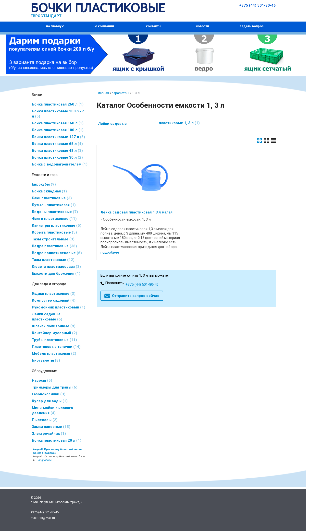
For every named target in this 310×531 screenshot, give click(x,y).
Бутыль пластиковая (54, 205)
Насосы (42, 380)
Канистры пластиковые (56, 225)
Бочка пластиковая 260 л (58, 104)
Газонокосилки (48, 394)
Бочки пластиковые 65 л (57, 144)
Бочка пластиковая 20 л (56, 440)
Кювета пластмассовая (56, 266)
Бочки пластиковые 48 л (57, 150)
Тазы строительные (53, 239)
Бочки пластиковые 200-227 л (58, 113)
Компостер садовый (53, 300)
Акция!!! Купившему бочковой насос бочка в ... (59, 455)
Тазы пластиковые (53, 260)
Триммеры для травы (54, 387)
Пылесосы (45, 420)
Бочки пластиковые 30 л (57, 157)
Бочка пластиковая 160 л (58, 123)
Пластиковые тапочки (56, 346)
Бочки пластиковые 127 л (58, 137)
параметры (120, 93)
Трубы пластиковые (54, 340)
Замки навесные (51, 427)
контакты (153, 26)
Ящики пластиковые (53, 293)
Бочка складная (49, 191)
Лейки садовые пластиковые (47, 316)
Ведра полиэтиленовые (57, 253)
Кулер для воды (50, 401)
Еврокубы (44, 184)
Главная (103, 93)
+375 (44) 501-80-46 (257, 5)
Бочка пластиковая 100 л (58, 130)
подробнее (109, 252)
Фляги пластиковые (54, 218)
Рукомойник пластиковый (58, 307)
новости (202, 26)
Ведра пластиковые (54, 246)
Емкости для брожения (56, 273)
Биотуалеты (46, 360)
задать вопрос (251, 26)
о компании (104, 26)
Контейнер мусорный (54, 333)
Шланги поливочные (53, 326)
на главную (55, 26)
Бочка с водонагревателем (59, 164)
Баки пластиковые (52, 198)
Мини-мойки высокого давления (52, 410)
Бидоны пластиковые (55, 212)
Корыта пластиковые (54, 232)
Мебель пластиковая (54, 353)
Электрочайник (49, 433)
